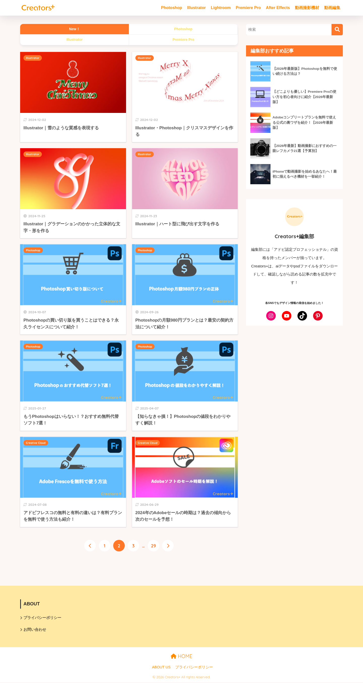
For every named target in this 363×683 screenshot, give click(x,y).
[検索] (337, 29)
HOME (181, 657)
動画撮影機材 (307, 8)
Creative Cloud (36, 443)
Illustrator (196, 8)
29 (153, 546)
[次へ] (168, 546)
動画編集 (332, 8)
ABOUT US (161, 668)
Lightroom (221, 8)
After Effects (278, 8)
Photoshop (171, 8)
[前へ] (90, 546)
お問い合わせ (34, 630)
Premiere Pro (248, 8)
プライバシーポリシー (42, 618)
